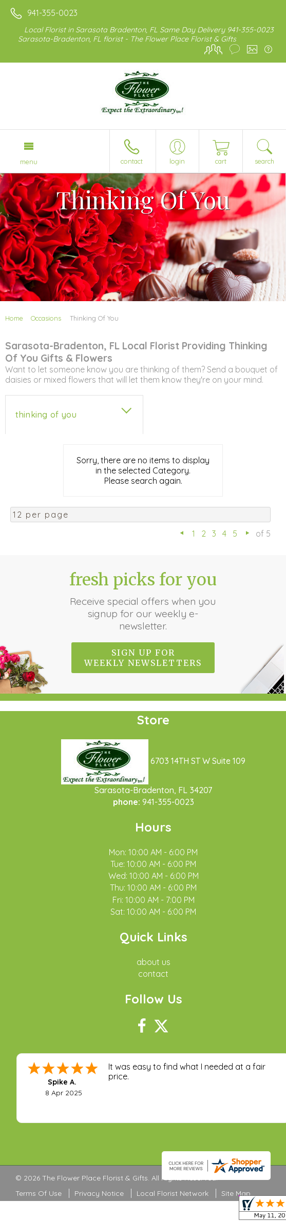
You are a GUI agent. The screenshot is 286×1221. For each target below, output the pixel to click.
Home (14, 318)
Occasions (46, 318)
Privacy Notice (99, 1193)
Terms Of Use (38, 1193)
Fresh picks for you (143, 600)
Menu (28, 161)
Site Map (236, 1193)
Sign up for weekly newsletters (143, 657)
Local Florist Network (172, 1193)
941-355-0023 (52, 13)
